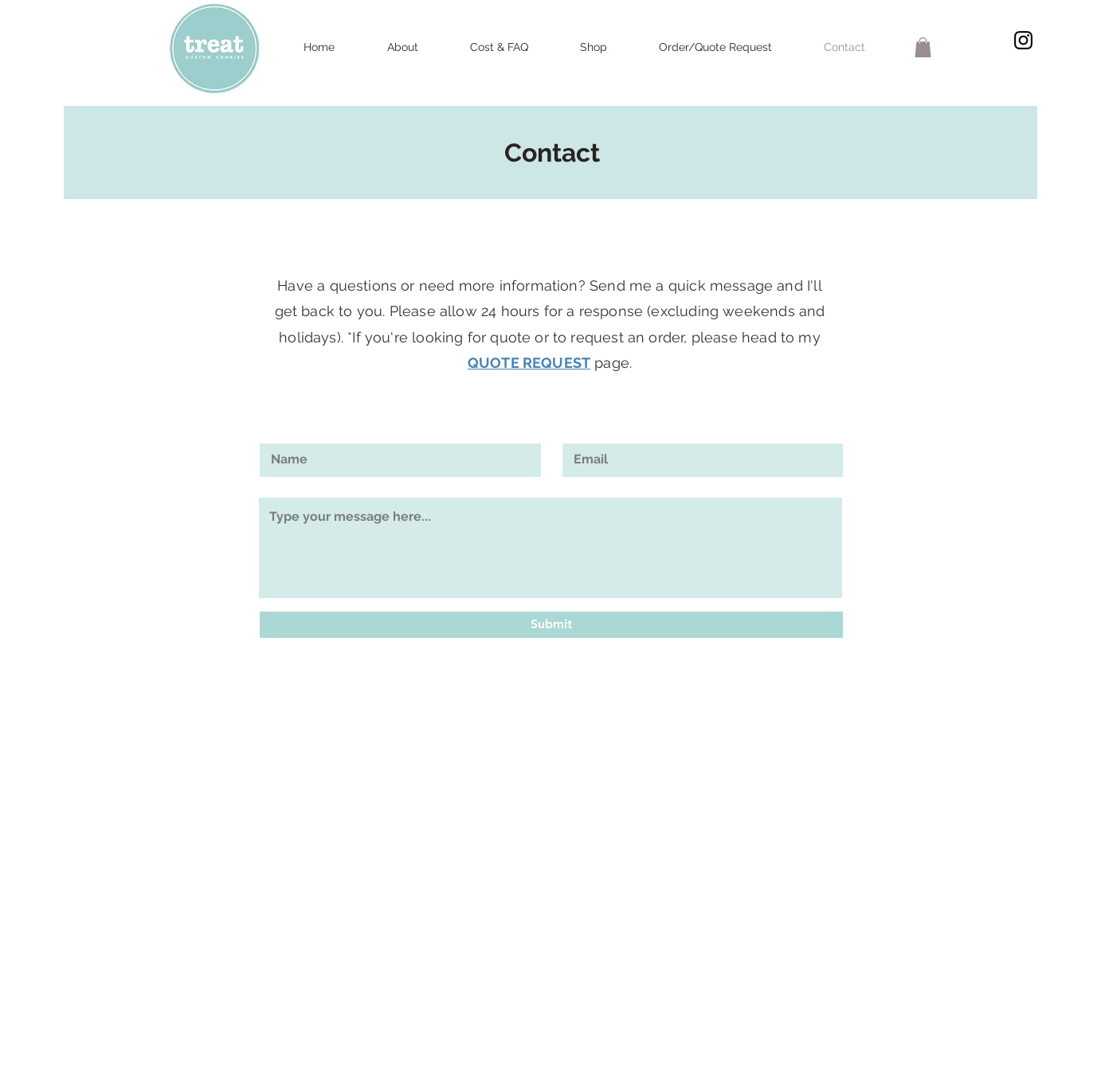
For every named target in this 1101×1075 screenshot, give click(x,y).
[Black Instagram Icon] (1023, 40)
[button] (923, 47)
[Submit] (551, 625)
